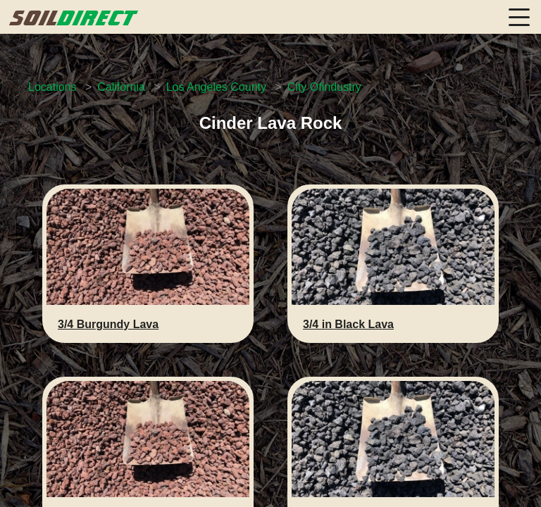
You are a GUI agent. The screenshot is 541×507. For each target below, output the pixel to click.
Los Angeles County (216, 87)
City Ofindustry (324, 87)
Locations (52, 87)
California (121, 87)
